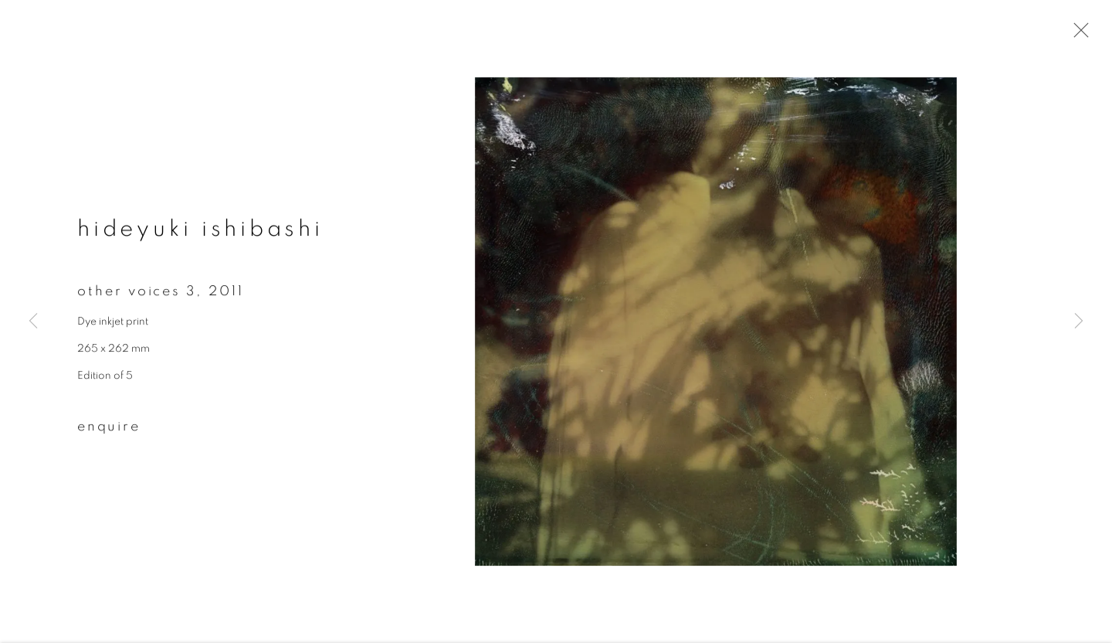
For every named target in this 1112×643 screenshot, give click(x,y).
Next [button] (1079, 321)
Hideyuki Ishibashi (200, 231)
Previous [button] (33, 321)
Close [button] (1077, 34)
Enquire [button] (109, 428)
